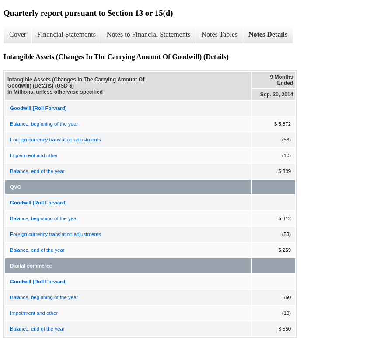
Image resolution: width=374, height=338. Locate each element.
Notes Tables (219, 34)
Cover (17, 34)
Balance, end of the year (37, 171)
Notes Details (267, 34)
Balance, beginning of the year (44, 124)
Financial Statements (66, 34)
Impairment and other (34, 155)
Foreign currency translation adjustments (55, 139)
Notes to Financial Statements (149, 34)
